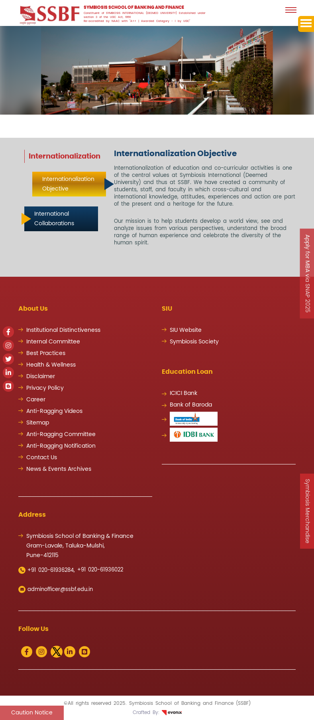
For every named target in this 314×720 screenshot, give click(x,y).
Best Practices (45, 353)
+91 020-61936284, (46, 570)
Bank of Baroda (191, 405)
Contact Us (41, 457)
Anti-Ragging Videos (54, 411)
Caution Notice (32, 713)
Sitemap (37, 423)
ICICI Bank (183, 393)
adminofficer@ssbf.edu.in (55, 589)
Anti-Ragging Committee (61, 434)
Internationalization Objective (68, 184)
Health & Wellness (51, 365)
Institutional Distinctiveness (63, 330)
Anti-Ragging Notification (61, 446)
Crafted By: (157, 712)
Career (35, 400)
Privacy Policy (45, 388)
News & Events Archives (58, 469)
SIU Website (186, 330)
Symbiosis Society (194, 342)
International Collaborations (54, 218)
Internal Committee (53, 342)
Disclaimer (40, 376)
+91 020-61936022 (100, 570)
